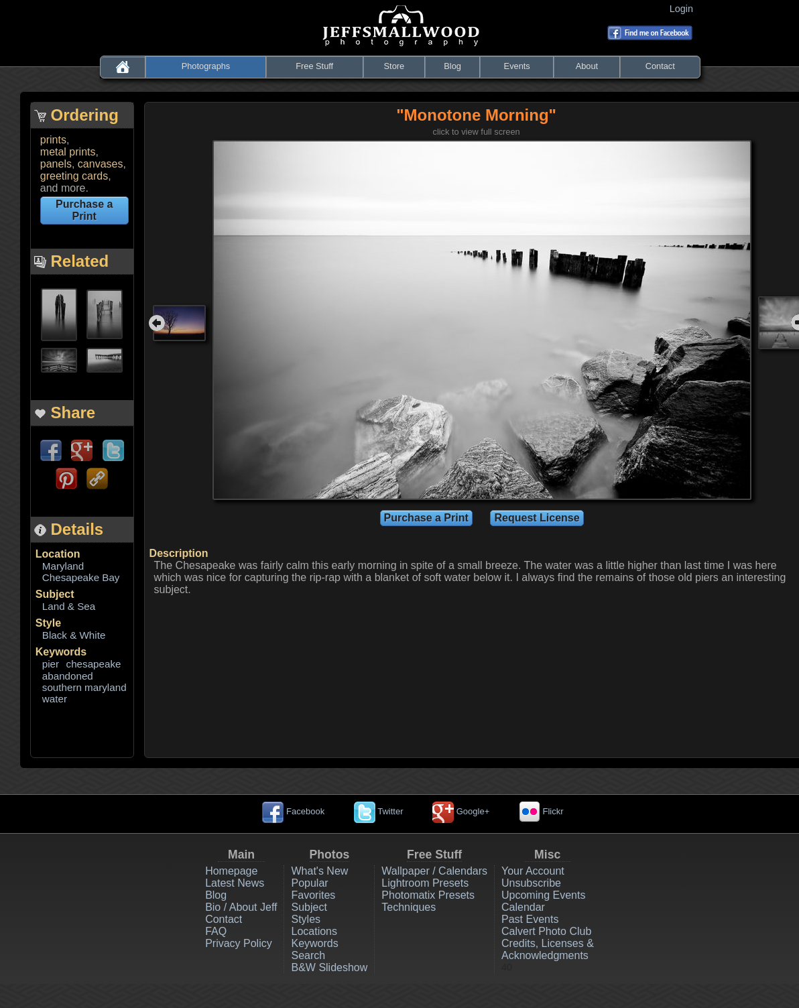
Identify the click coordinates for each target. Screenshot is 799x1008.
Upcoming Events (543, 895)
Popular (309, 883)
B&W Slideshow (329, 967)
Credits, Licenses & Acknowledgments (547, 949)
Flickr (541, 811)
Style (48, 623)
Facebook (293, 811)
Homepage (231, 871)
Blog (452, 66)
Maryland (63, 566)
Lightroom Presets (425, 883)
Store (394, 66)
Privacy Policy (238, 943)
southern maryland (84, 687)
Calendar (523, 907)
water (54, 698)
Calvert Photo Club (546, 931)
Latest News (234, 883)
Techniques (408, 907)
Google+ (460, 811)
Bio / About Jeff (241, 907)
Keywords (61, 651)
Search (308, 955)
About (587, 66)
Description (178, 553)
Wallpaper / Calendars (434, 871)
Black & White (74, 635)
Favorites (313, 895)
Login (684, 8)
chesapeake (93, 664)
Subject (55, 594)
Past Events (529, 919)
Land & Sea (68, 606)
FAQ (216, 931)
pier (50, 664)
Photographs (206, 66)
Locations (314, 931)
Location (58, 554)
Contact (660, 66)
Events (517, 66)
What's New (319, 871)
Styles (305, 919)
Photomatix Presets (428, 895)
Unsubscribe (531, 883)
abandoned (67, 676)
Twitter (379, 811)
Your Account (532, 871)
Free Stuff (314, 66)
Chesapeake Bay (81, 577)
